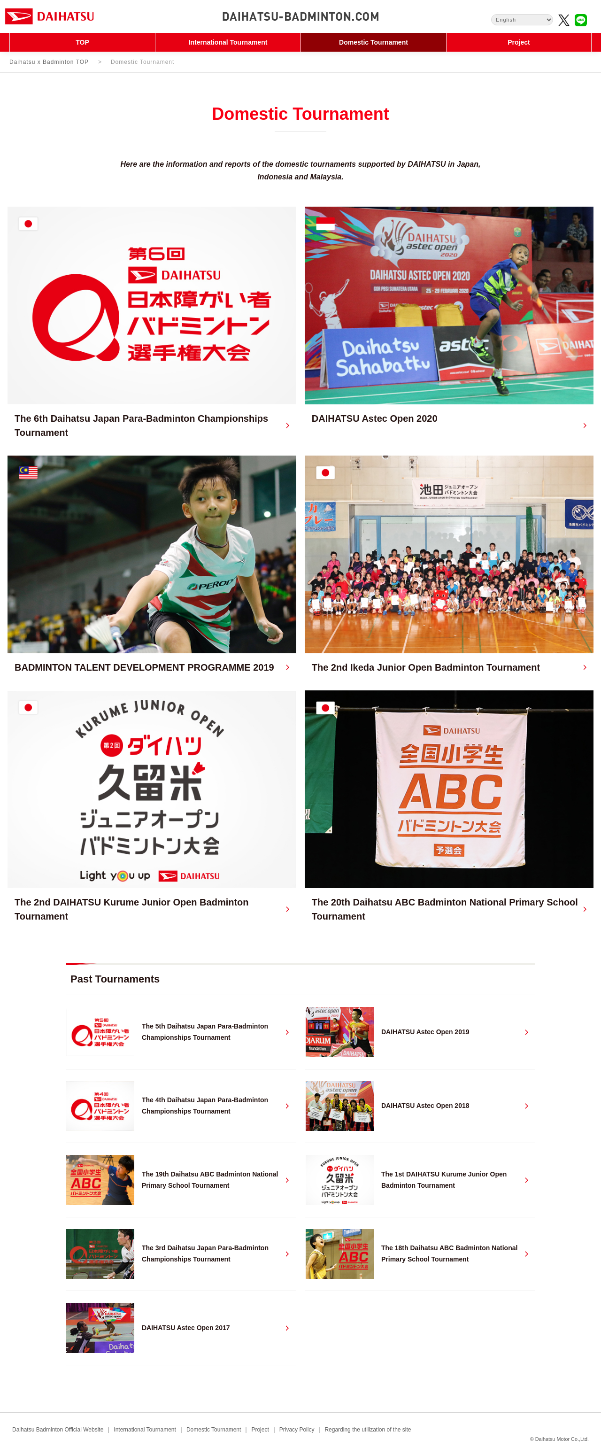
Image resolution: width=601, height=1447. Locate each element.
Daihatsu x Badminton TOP (49, 62)
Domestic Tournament (373, 42)
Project (519, 42)
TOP (82, 42)
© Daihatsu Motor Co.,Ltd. (559, 1439)
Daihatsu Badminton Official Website (57, 1429)
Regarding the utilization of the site (367, 1429)
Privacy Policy (297, 1429)
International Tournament (228, 42)
